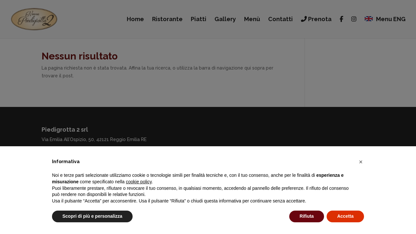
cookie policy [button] (138, 181)
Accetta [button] (345, 216)
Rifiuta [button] (307, 216)
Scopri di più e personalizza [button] (92, 216)
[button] (361, 162)
